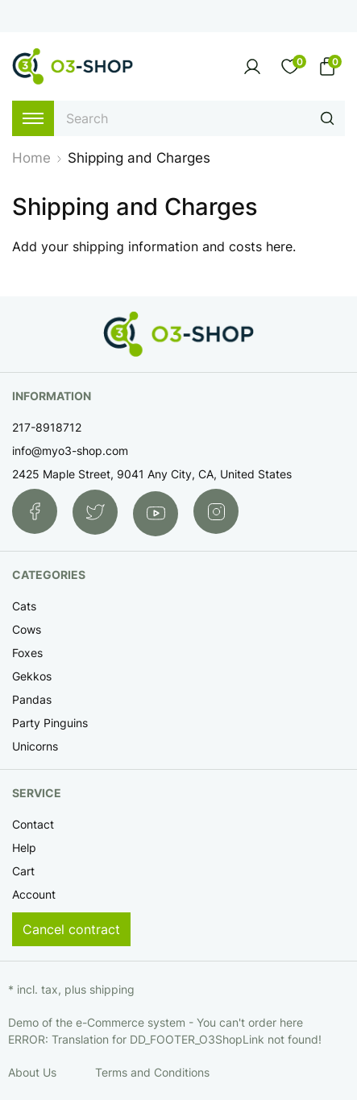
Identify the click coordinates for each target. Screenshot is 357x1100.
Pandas (32, 699)
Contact (33, 824)
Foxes (27, 653)
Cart (23, 871)
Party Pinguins (50, 723)
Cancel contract (71, 929)
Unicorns (35, 746)
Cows (26, 629)
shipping (112, 989)
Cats (24, 606)
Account (34, 894)
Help (24, 847)
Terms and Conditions (152, 1072)
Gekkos (32, 676)
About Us (32, 1072)
